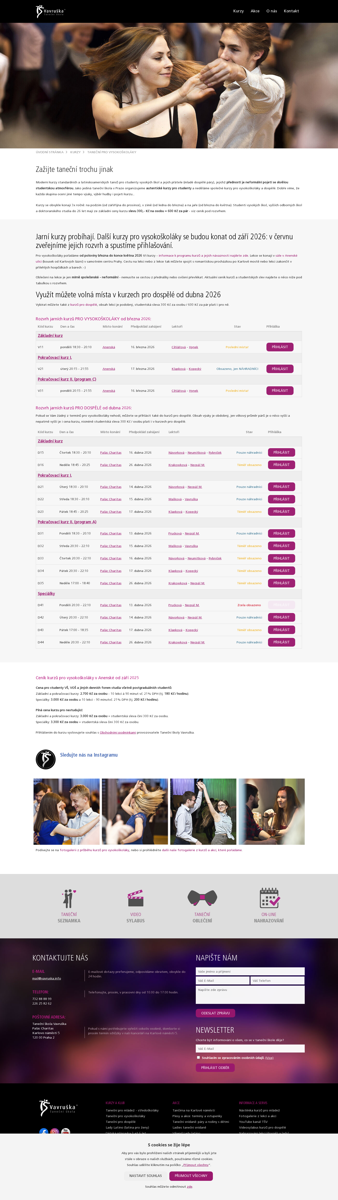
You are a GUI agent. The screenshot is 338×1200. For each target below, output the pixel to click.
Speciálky (46, 594)
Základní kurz (50, 336)
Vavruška (191, 499)
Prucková (175, 533)
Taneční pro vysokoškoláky (111, 152)
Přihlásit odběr (215, 1068)
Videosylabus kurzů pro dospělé (262, 1127)
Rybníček (215, 453)
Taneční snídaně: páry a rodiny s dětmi (201, 1122)
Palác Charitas (110, 453)
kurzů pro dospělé (83, 305)
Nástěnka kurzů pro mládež (259, 1110)
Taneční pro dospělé (121, 1122)
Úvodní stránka (50, 152)
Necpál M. (197, 465)
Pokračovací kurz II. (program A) (67, 522)
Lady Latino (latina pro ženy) (127, 1127)
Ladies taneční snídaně (189, 1127)
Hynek (193, 347)
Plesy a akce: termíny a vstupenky (197, 1116)
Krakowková (177, 465)
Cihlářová (179, 347)
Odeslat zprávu (215, 1013)
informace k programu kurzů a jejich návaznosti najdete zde (203, 256)
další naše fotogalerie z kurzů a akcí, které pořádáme (202, 850)
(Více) (269, 1058)
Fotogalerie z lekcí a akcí (257, 1116)
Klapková (179, 369)
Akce (255, 11)
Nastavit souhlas (145, 1176)
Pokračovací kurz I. (55, 358)
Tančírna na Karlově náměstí (194, 1110)
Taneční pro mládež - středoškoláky (132, 1110)
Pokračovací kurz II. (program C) (67, 380)
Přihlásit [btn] (280, 347)
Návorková (176, 453)
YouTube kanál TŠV (253, 1122)
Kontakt (291, 11)
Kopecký (195, 369)
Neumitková (197, 453)
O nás (271, 11)
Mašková (175, 499)
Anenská (109, 347)
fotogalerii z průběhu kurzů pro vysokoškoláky (94, 850)
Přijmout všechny (196, 1165)
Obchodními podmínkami (118, 732)
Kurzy (238, 11)
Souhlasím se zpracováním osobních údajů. (233, 1058)
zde (189, 1187)
